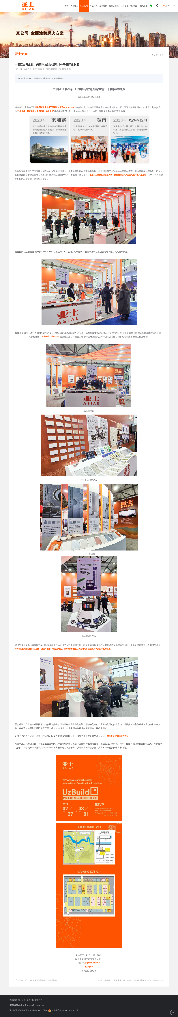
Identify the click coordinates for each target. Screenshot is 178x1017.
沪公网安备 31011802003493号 (63, 1010)
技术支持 (30, 1000)
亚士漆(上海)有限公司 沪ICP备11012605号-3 (28, 1010)
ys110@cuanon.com (35, 1005)
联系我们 (38, 1000)
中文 (164, 6)
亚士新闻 (159, 55)
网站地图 (21, 1000)
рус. (173, 6)
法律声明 (13, 1000)
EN (169, 6)
